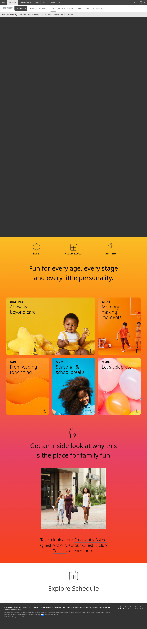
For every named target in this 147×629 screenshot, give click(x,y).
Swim (50, 14)
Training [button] (70, 8)
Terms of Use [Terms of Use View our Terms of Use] (18, 612)
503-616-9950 (110, 254)
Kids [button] (52, 8)
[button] (142, 2)
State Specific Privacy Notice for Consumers (96, 612)
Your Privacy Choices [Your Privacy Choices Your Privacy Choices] (49, 615)
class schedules (73, 254)
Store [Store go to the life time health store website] (53, 2)
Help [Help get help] (136, 2)
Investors (17, 607)
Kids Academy (33, 14)
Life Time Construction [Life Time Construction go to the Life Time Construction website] (80, 607)
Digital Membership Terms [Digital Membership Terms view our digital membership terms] (31, 612)
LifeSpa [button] (89, 8)
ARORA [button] (61, 8)
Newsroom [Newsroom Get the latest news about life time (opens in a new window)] (8, 607)
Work (37, 2)
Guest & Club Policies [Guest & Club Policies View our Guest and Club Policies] (48, 612)
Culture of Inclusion (12, 610)
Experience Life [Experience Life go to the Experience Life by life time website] (25, 2)
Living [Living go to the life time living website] (44, 2)
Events (56, 14)
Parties (63, 14)
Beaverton (20, 8)
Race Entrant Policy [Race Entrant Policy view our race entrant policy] (75, 612)
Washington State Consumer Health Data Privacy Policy (22, 615)
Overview (22, 14)
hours (36, 254)
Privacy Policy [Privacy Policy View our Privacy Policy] (8, 612)
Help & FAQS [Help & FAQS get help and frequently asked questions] (27, 607)
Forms (70, 14)
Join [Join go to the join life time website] (3, 2)
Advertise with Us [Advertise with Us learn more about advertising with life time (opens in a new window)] (46, 607)
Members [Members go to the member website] (12, 2)
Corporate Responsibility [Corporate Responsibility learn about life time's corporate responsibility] (100, 607)
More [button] (98, 8)
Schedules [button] (43, 8)
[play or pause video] (5, 232)
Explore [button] (32, 8)
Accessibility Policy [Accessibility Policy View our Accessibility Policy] (62, 612)
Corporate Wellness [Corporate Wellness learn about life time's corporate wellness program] (62, 607)
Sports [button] (80, 8)
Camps (43, 14)
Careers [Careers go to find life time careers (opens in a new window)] (35, 607)
